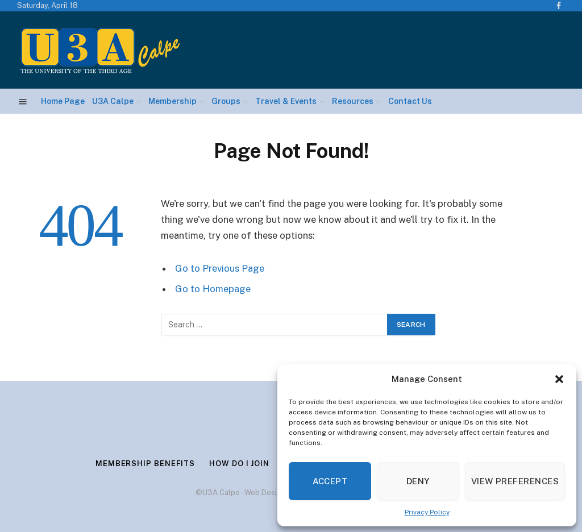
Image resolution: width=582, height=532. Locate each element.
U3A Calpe (113, 101)
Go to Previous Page (219, 268)
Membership (172, 101)
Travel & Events (286, 101)
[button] (559, 379)
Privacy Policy (427, 512)
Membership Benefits (145, 463)
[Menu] (23, 102)
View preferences (515, 481)
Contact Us (410, 101)
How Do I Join (239, 463)
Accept (330, 481)
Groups (225, 101)
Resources (352, 101)
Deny (418, 481)
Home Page (63, 101)
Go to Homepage (213, 288)
